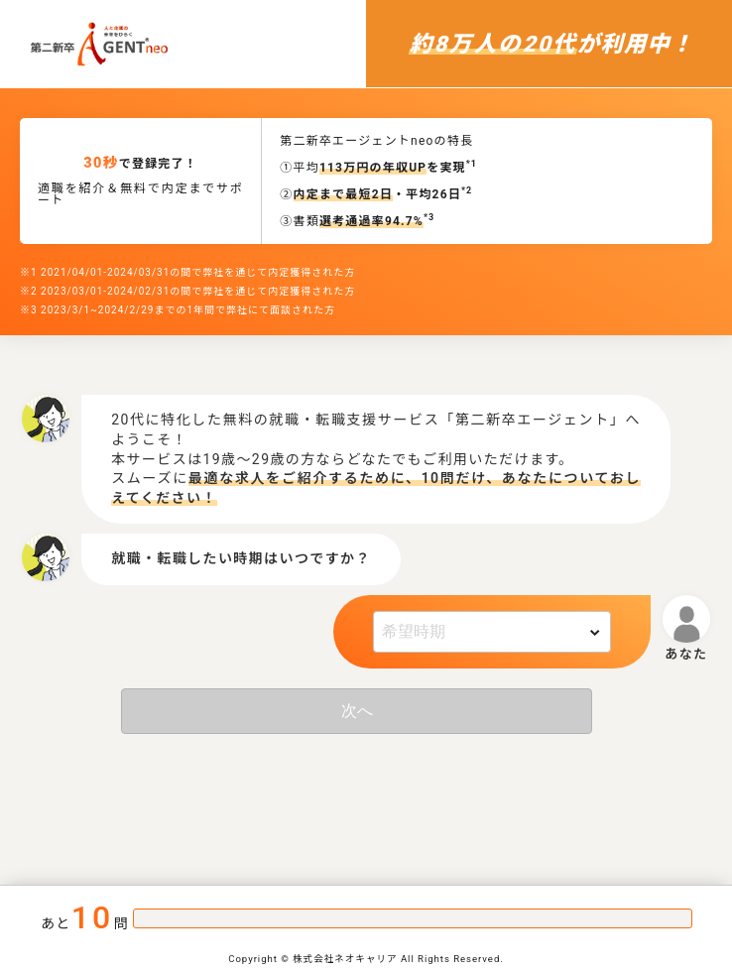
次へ (357, 710)
